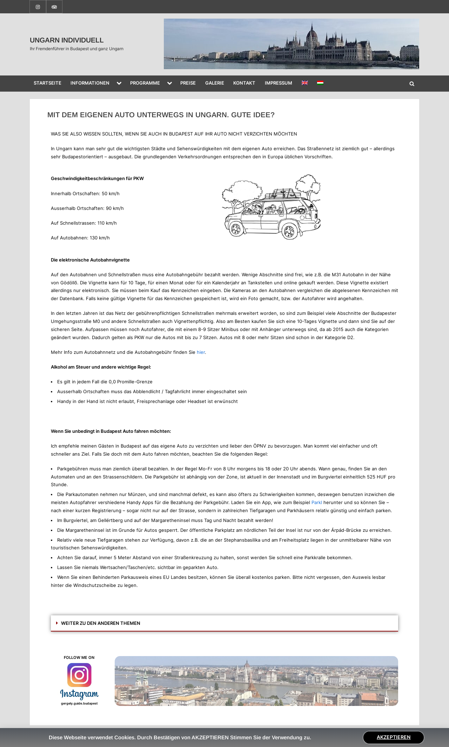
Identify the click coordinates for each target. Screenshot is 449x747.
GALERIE (214, 83)
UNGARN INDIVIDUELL (67, 40)
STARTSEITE (47, 83)
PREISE (188, 83)
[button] (224, 623)
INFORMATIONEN (90, 83)
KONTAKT (244, 83)
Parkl (316, 502)
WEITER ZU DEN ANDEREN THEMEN (100, 623)
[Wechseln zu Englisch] (304, 84)
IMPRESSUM (278, 83)
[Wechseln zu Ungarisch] (320, 84)
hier (201, 352)
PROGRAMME (145, 83)
